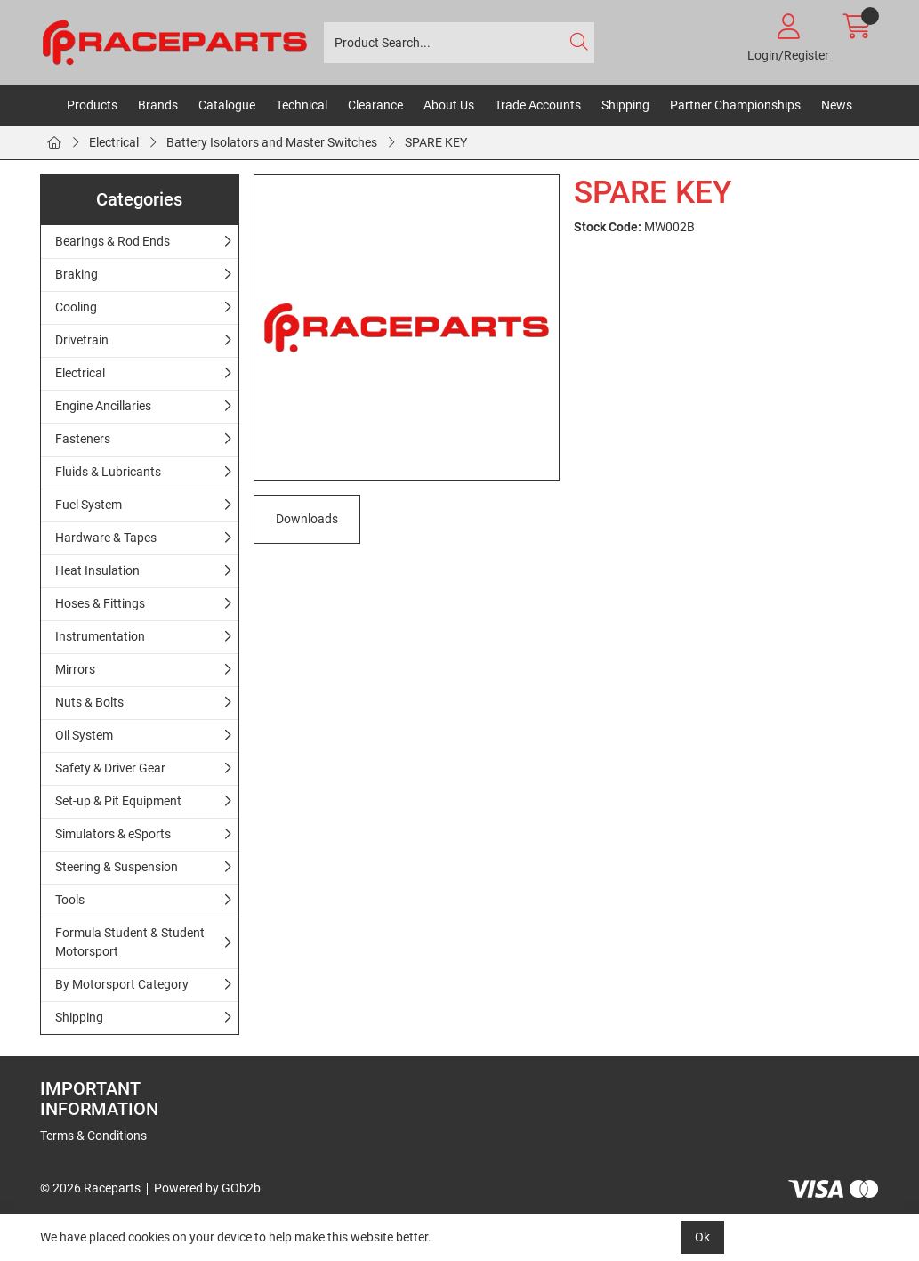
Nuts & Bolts (89, 702)
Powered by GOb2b (207, 1188)
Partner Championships (735, 105)
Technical (301, 105)
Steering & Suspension (116, 867)
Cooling (76, 307)
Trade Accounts (538, 105)
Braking (76, 274)
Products (92, 105)
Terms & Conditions (93, 1135)
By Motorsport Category (122, 984)
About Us (448, 105)
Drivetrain (82, 340)
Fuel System (88, 504)
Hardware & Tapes (106, 537)
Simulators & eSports (113, 834)
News (836, 105)
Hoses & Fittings (100, 603)
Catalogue (226, 105)
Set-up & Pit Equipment (118, 801)
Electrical (114, 142)
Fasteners (82, 439)
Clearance (375, 105)
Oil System (84, 735)
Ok (702, 1237)
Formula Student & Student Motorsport (130, 942)
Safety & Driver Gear (110, 768)
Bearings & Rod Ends (112, 241)
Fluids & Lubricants (108, 472)
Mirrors (75, 669)
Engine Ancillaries (103, 406)
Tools (70, 900)
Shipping (625, 105)
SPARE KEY (436, 142)
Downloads (307, 519)
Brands (158, 105)
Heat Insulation (97, 570)
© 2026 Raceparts (90, 1188)
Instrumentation (100, 636)
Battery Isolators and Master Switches (271, 142)
